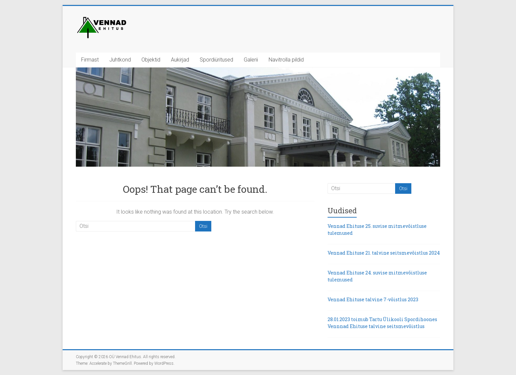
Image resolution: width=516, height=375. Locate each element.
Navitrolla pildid (286, 60)
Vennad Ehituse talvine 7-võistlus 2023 (373, 299)
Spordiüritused (216, 60)
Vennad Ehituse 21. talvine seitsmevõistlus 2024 (384, 253)
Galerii (251, 60)
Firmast (90, 60)
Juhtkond (120, 60)
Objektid (150, 60)
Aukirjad (180, 60)
